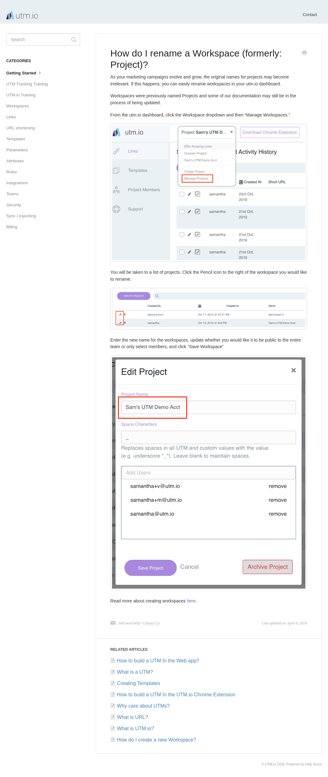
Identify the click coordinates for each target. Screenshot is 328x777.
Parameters (17, 150)
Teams (12, 194)
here (191, 600)
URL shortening (20, 128)
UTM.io (270, 764)
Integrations (17, 183)
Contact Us (151, 623)
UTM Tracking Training (27, 84)
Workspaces (17, 106)
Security (13, 204)
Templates (15, 139)
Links (11, 117)
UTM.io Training (20, 95)
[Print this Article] (304, 53)
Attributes (15, 161)
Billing (11, 226)
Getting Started (24, 72)
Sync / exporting (21, 215)
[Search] (43, 39)
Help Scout (313, 764)
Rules (11, 172)
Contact (310, 14)
